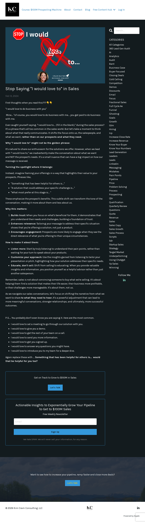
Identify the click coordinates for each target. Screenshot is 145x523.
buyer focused (117, 72)
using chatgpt (117, 265)
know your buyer (118, 147)
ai (110, 52)
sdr (111, 245)
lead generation (118, 154)
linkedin (114, 166)
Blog (87, 9)
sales (112, 225)
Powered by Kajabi (131, 516)
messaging (115, 170)
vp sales (113, 269)
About (67, 9)
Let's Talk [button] (72, 483)
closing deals (116, 76)
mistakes (114, 174)
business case (117, 68)
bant (112, 64)
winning (114, 272)
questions (114, 213)
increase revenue (118, 143)
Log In (121, 9)
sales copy (115, 229)
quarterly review (118, 209)
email (112, 95)
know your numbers (120, 150)
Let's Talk (55, 387)
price (111, 186)
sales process (116, 237)
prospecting (115, 198)
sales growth (116, 233)
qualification (116, 206)
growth (113, 123)
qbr (111, 202)
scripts (113, 241)
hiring (112, 131)
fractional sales (118, 103)
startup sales (116, 249)
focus (112, 99)
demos (113, 87)
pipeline (113, 182)
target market (116, 257)
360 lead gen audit (119, 48)
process (113, 194)
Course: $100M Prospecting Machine (41, 9)
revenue (113, 221)
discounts (114, 91)
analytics (114, 56)
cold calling (116, 80)
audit (112, 60)
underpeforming (118, 261)
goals (112, 119)
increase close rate (119, 139)
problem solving (118, 190)
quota (112, 217)
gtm (111, 127)
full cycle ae (116, 107)
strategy (114, 253)
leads (112, 162)
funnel (113, 111)
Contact (77, 9)
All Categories (116, 44)
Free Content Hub (104, 9)
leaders (113, 158)
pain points (115, 178)
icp (110, 135)
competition (116, 83)
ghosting (114, 115)
